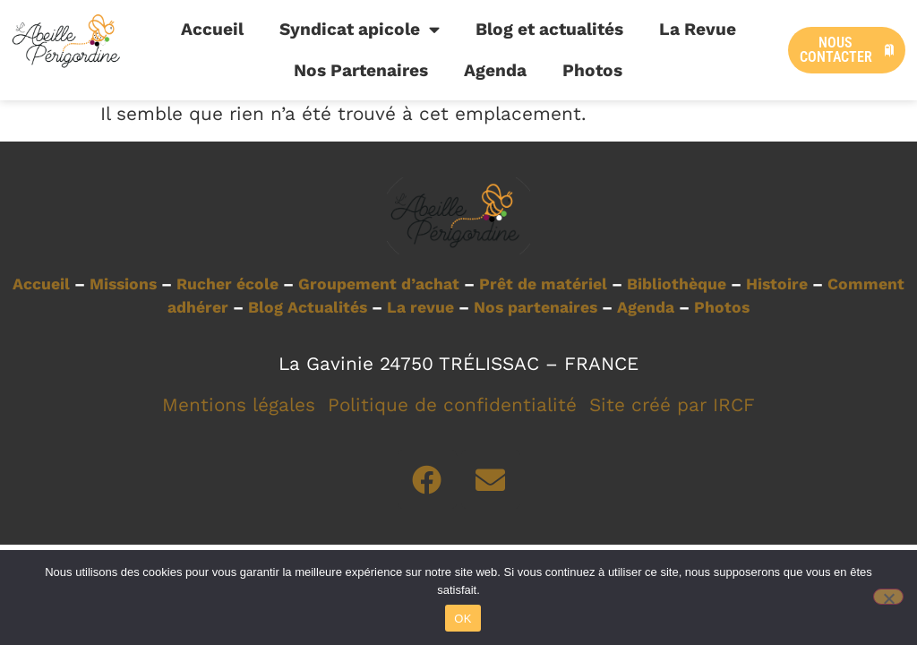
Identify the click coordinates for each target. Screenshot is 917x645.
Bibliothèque (676, 284)
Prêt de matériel (543, 284)
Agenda (495, 70)
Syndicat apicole (359, 29)
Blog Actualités (307, 307)
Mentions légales (238, 405)
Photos (592, 70)
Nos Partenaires (361, 70)
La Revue (697, 29)
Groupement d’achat (378, 284)
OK (462, 618)
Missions (123, 284)
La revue (420, 307)
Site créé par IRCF (672, 405)
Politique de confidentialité (452, 405)
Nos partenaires (535, 307)
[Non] (888, 597)
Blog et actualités (549, 29)
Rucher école (227, 284)
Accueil (212, 29)
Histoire (777, 284)
